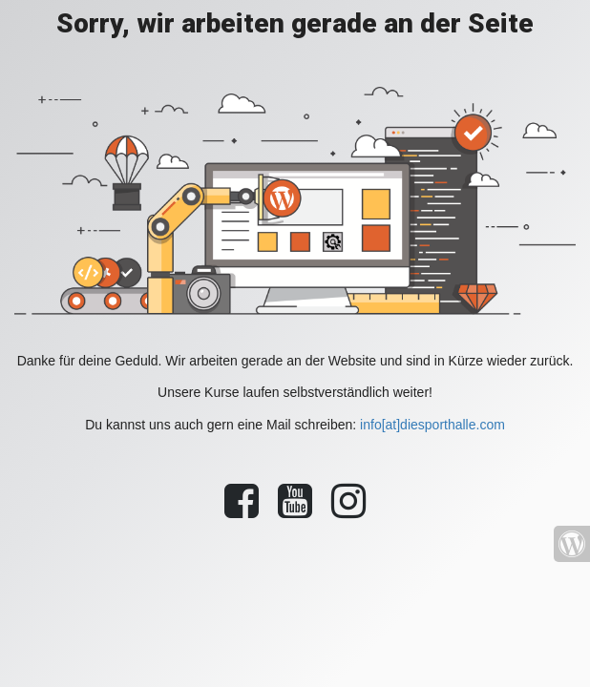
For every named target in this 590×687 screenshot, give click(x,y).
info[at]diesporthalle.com (432, 424)
